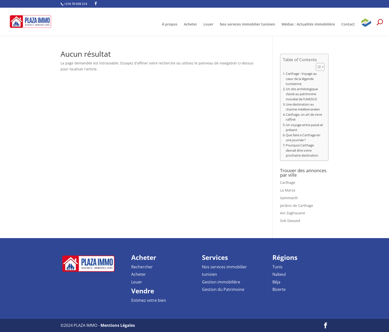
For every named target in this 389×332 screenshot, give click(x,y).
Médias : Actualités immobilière (308, 25)
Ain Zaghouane (292, 213)
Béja (276, 282)
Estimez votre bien (148, 300)
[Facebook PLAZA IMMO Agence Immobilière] (95, 3)
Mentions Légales (117, 325)
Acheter (190, 25)
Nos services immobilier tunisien (247, 25)
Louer (208, 25)
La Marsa (287, 190)
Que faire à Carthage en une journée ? (303, 137)
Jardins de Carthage (296, 205)
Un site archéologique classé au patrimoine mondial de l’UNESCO (302, 94)
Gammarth (289, 197)
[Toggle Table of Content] (317, 67)
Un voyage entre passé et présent (304, 127)
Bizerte (279, 289)
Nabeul (279, 274)
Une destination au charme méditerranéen (303, 106)
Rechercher (142, 267)
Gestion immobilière (221, 282)
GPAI (366, 27)
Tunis (277, 267)
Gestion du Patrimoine (223, 289)
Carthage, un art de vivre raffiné (304, 117)
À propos (169, 25)
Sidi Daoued (290, 220)
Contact (348, 25)
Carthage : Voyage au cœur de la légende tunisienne (301, 79)
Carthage (287, 182)
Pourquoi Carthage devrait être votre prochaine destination (302, 150)
